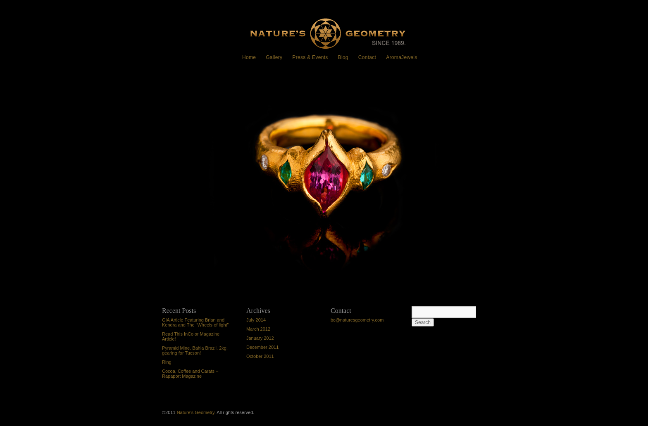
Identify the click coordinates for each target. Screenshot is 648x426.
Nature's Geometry (195, 412)
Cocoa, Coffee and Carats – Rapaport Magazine (190, 374)
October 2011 (260, 356)
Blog (343, 57)
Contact (367, 57)
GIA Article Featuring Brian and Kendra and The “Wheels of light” (195, 322)
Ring (174, 93)
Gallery (274, 57)
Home (249, 57)
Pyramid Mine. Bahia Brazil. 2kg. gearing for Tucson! (195, 350)
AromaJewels (401, 57)
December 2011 (262, 347)
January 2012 (260, 338)
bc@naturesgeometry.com (357, 319)
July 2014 (256, 319)
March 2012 (258, 329)
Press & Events (310, 57)
